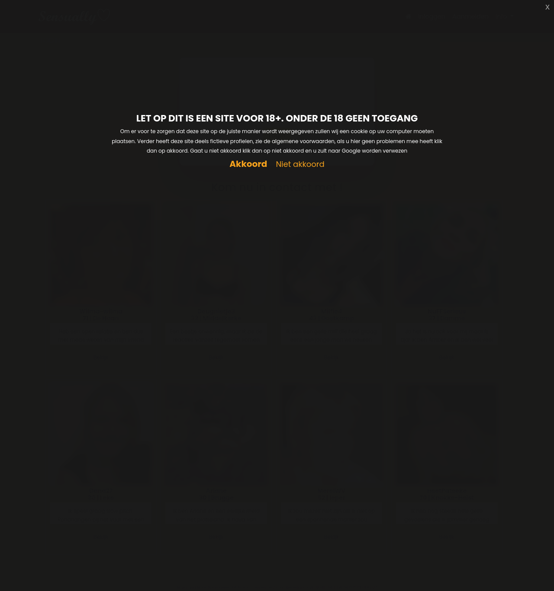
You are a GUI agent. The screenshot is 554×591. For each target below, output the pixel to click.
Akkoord (248, 164)
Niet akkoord (300, 164)
